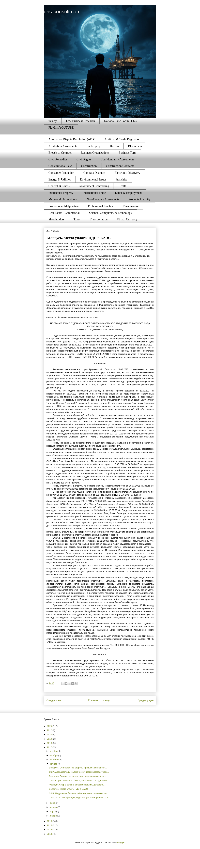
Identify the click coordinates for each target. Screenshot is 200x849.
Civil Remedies (58, 159)
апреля (53, 807)
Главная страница (99, 700)
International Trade (94, 192)
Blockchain (135, 146)
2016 (50, 821)
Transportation (98, 219)
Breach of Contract (60, 152)
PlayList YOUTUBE (61, 127)
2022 (50, 730)
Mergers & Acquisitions (63, 199)
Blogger (121, 842)
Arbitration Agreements (63, 146)
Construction (89, 166)
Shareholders (56, 219)
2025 (50, 726)
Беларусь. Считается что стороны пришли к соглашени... (78, 767)
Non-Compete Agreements (103, 199)
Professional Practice (100, 206)
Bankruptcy (93, 146)
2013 (50, 834)
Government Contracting (94, 186)
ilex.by (53, 121)
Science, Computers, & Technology (110, 213)
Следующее (54, 700)
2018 (50, 743)
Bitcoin (114, 146)
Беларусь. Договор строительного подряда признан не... (77, 776)
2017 (50, 747)
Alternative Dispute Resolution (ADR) (72, 139)
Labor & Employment (128, 192)
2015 (50, 825)
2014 (50, 829)
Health (122, 186)
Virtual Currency (127, 219)
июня (52, 803)
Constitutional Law (60, 166)
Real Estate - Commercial (64, 213)
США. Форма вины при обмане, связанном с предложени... (79, 780)
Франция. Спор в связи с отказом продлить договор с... (77, 784)
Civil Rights (83, 159)
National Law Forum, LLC (120, 121)
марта (53, 811)
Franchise (121, 179)
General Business (59, 186)
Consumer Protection (61, 172)
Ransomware (131, 206)
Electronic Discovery (127, 172)
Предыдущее (145, 700)
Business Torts (127, 152)
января (53, 815)
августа (54, 764)
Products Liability (139, 199)
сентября (54, 759)
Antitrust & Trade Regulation (122, 139)
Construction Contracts (120, 166)
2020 (50, 734)
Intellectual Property (61, 192)
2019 (50, 739)
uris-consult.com (62, 11)
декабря (54, 751)
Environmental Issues (93, 179)
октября (54, 755)
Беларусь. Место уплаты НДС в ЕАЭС (68, 789)
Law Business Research (80, 121)
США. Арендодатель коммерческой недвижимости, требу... (79, 772)
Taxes (77, 219)
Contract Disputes (94, 172)
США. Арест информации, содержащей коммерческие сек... (79, 797)
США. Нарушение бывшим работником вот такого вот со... (78, 793)
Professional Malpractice (64, 206)
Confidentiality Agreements (117, 159)
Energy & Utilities (60, 179)
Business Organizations (95, 152)
